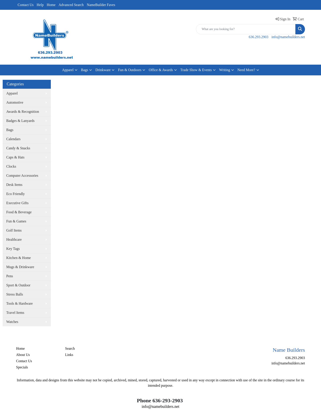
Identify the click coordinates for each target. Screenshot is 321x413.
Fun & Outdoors (129, 70)
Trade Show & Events (196, 70)
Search (70, 348)
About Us (23, 355)
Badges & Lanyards (20, 121)
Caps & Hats (15, 157)
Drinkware (103, 70)
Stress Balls (14, 294)
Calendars (13, 139)
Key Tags (13, 249)
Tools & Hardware (19, 303)
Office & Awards (161, 70)
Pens (9, 276)
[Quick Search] (246, 29)
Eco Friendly (15, 194)
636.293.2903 (258, 37)
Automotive (14, 102)
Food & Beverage (19, 212)
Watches (12, 322)
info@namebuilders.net (288, 37)
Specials (22, 367)
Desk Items (14, 185)
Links (69, 355)
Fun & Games (16, 221)
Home (51, 5)
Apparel (68, 70)
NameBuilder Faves (101, 5)
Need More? (246, 70)
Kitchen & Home (18, 258)
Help (40, 5)
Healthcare (14, 239)
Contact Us (26, 5)
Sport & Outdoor (18, 285)
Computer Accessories (22, 175)
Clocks (11, 166)
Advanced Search (71, 5)
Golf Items (14, 230)
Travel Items (15, 312)
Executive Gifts (17, 203)
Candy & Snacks (18, 148)
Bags (84, 70)
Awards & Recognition (22, 111)
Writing (224, 70)
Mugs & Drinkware (20, 267)
